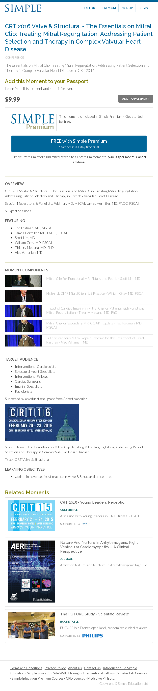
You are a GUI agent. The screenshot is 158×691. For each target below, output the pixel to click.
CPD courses (75, 678)
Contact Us (92, 668)
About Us (75, 668)
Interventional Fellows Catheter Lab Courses (115, 673)
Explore (90, 8)
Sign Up (127, 8)
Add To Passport (135, 98)
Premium (109, 8)
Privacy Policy (55, 668)
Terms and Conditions (26, 668)
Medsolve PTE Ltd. (101, 678)
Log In (143, 8)
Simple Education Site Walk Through (53, 673)
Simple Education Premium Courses (37, 678)
